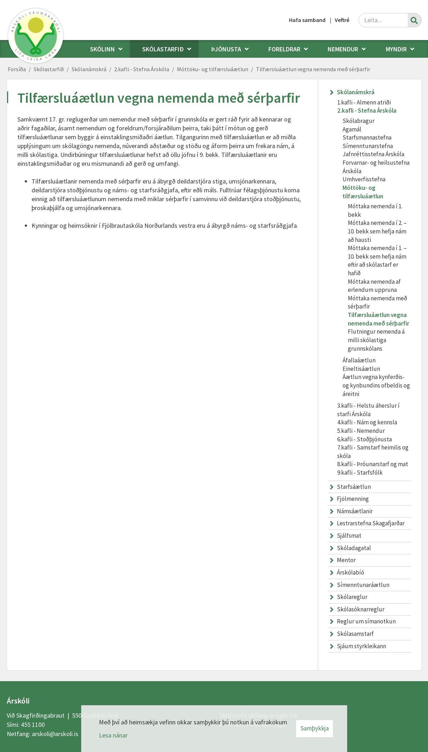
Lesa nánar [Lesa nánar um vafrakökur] (113, 735)
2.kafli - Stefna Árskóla (141, 69)
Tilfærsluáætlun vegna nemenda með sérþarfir (313, 69)
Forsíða (17, 69)
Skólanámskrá (89, 69)
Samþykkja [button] (314, 728)
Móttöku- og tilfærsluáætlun (212, 69)
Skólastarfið (49, 69)
